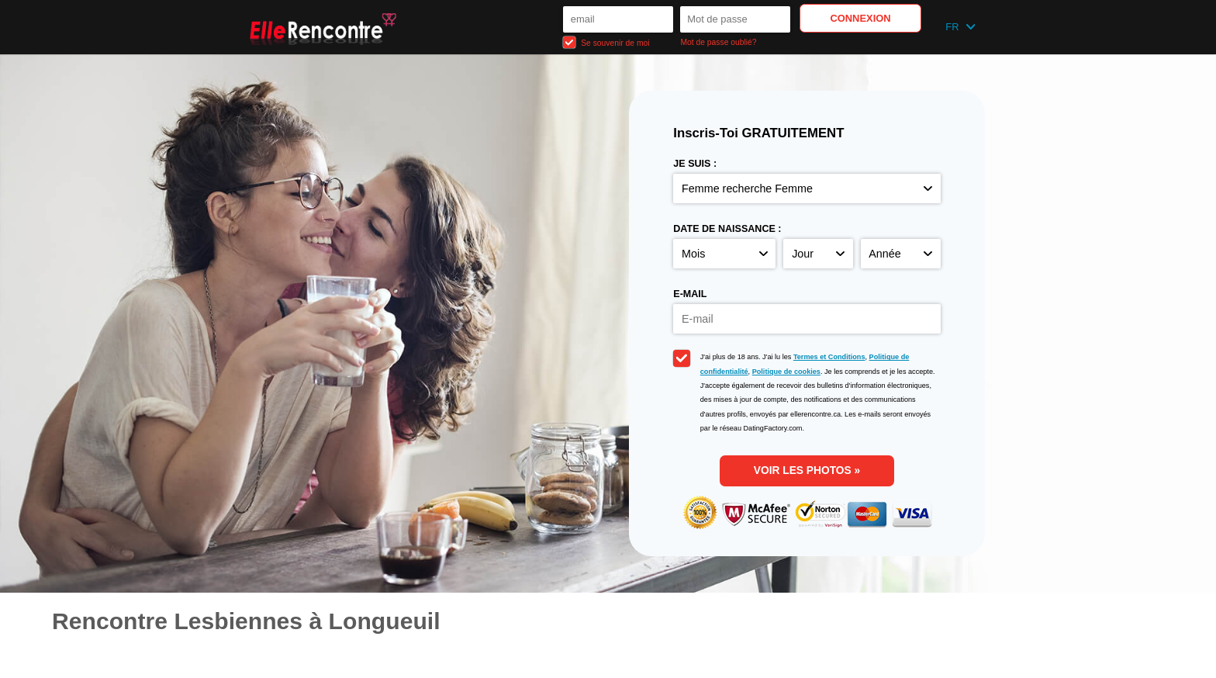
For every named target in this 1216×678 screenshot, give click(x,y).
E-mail (689, 294)
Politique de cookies (786, 371)
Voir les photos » (807, 470)
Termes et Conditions (829, 357)
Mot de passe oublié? (718, 42)
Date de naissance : (727, 228)
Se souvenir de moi (606, 42)
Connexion (860, 18)
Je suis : (695, 163)
